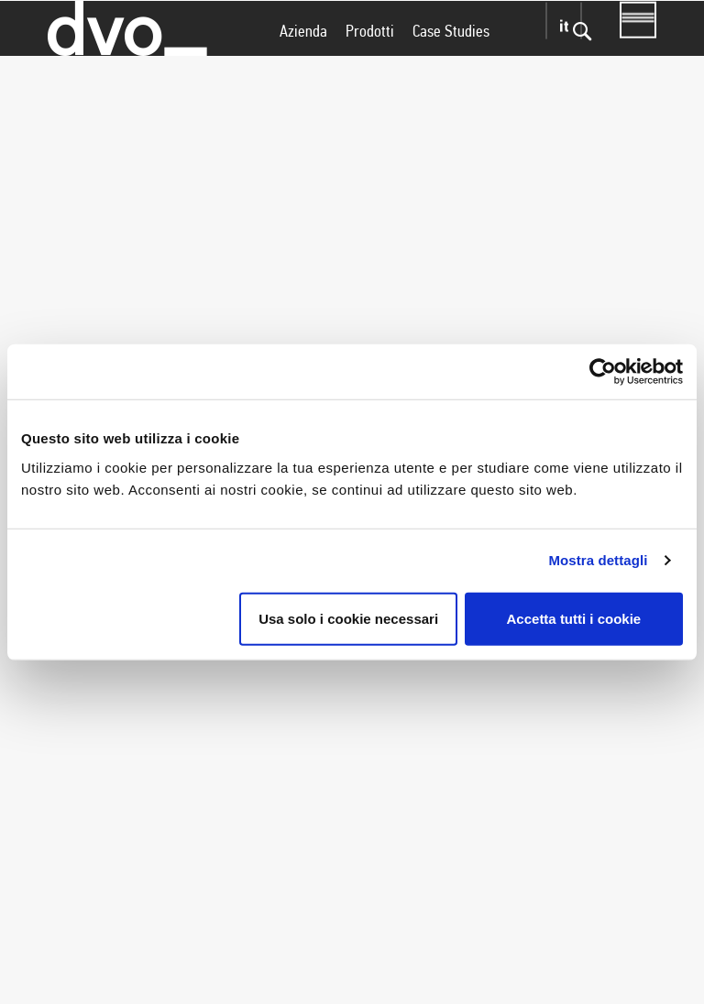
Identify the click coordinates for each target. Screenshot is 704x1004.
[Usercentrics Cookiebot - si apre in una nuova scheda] (602, 372)
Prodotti (370, 67)
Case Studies (451, 67)
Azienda (303, 67)
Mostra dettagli (597, 560)
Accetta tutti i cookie (574, 618)
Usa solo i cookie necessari (348, 618)
